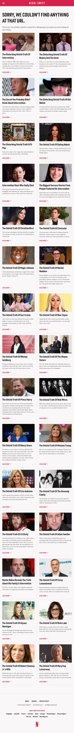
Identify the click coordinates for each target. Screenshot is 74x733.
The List (28, 716)
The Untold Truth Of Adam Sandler (54, 534)
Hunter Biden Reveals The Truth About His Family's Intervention (16, 581)
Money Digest (61, 714)
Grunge (42, 714)
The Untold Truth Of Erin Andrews (17, 491)
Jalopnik (16, 714)
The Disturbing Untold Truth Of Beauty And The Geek (53, 56)
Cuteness (30, 714)
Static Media (26, 705)
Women (35, 716)
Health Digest (51, 714)
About (27, 701)
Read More (5, 72)
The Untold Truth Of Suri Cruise (16, 315)
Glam (36, 714)
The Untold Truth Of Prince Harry (17, 399)
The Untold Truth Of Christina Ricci (18, 228)
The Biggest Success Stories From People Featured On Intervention (54, 187)
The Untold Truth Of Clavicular (53, 228)
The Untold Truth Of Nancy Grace (17, 445)
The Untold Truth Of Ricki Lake (53, 623)
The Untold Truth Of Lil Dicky (15, 534)
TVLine (23, 714)
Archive (34, 701)
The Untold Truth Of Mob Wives (53, 399)
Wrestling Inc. (44, 716)
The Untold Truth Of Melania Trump (55, 445)
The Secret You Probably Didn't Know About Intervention (16, 101)
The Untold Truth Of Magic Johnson (18, 267)
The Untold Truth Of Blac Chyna (53, 315)
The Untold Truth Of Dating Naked (54, 144)
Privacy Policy (44, 701)
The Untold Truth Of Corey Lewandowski (51, 581)
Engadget (9, 714)
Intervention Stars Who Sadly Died (18, 185)
